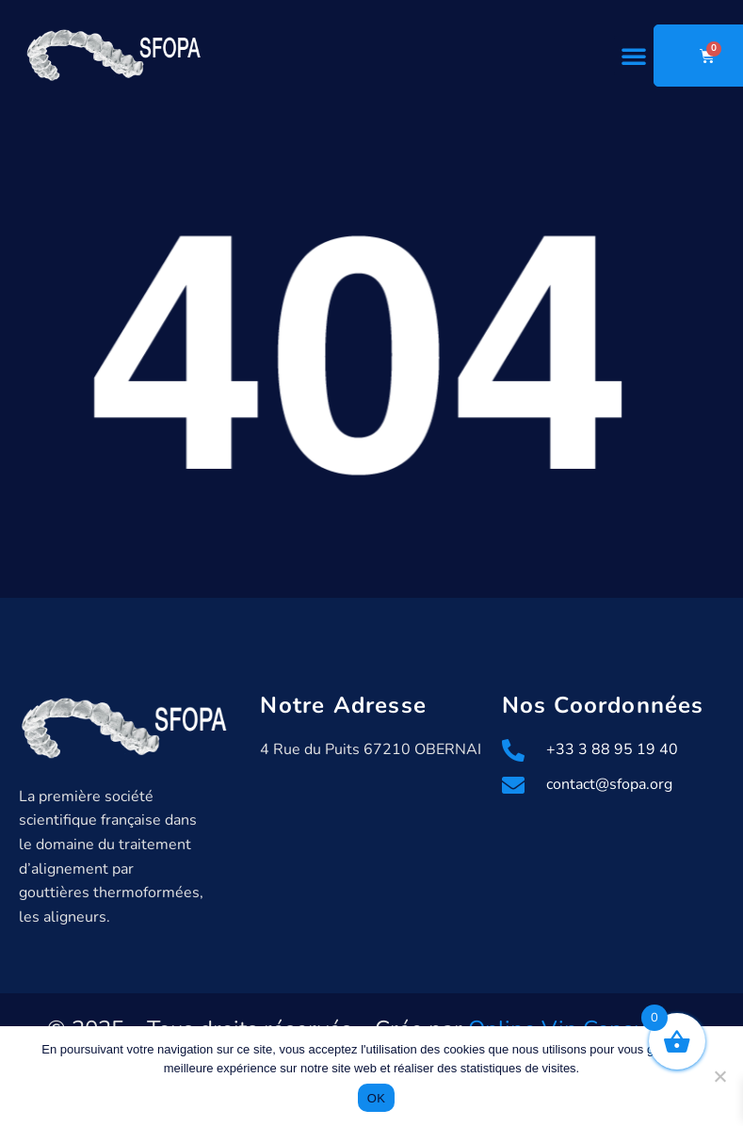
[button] (634, 55)
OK (376, 1098)
